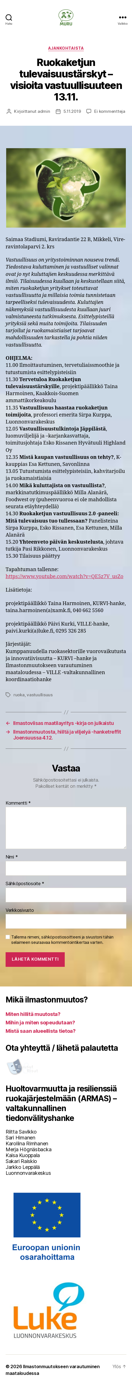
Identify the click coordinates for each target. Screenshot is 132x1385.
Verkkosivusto (20, 910)
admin (44, 111)
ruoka (19, 694)
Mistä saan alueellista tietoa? (41, 1031)
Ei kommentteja (109, 111)
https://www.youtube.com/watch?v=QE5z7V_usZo (64, 576)
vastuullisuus (40, 694)
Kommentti (18, 803)
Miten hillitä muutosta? (33, 1014)
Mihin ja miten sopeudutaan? (40, 1022)
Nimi (12, 857)
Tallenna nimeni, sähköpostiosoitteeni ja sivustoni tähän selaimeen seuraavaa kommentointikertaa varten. (62, 940)
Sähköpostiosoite (25, 883)
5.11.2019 (72, 111)
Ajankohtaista (66, 48)
